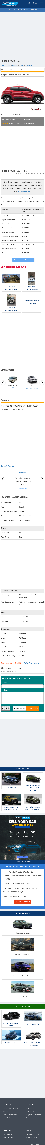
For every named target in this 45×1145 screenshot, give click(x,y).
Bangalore (29, 1115)
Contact (35, 1138)
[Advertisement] (22, 35)
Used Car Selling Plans (10, 1108)
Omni (12, 388)
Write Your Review (31, 663)
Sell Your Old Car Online (22, 862)
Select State (29, 3)
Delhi (27, 1118)
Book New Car (7, 1134)
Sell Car (10, 9)
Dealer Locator (8, 1141)
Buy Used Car (18, 9)
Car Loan (6, 1112)
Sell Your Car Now (22, 902)
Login (35, 3)
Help (27, 1134)
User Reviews (19, 69)
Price (3, 69)
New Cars (34, 9)
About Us (29, 1138)
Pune (34, 1108)
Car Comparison (8, 1138)
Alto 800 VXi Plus (32, 388)
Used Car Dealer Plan (10, 1115)
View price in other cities (23, 260)
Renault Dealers (7, 466)
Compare (27, 120)
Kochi (34, 1112)
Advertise (29, 1141)
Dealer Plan (26, 9)
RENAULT (22, 473)
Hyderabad (37, 1115)
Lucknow (33, 1118)
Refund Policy (34, 1134)
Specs (10, 69)
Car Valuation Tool (23, 192)
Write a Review (29, 123)
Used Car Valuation (9, 1118)
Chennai (28, 1112)
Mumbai (28, 1108)
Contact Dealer (22, 489)
